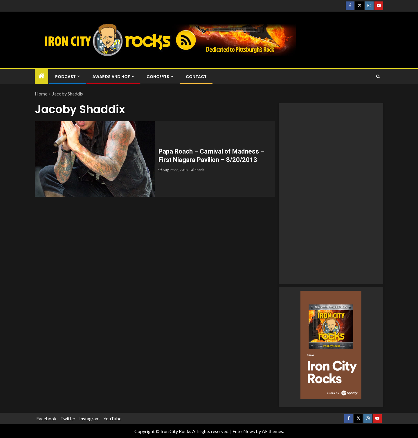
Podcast (65, 77)
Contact (196, 77)
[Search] (378, 76)
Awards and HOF (111, 77)
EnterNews (244, 431)
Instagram (89, 418)
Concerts (158, 77)
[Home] (41, 76)
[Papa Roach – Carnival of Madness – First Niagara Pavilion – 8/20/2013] (95, 159)
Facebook (46, 418)
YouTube (112, 418)
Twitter (67, 418)
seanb (199, 169)
